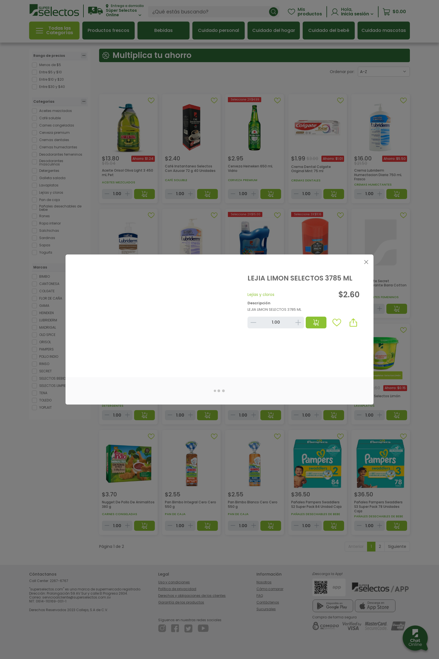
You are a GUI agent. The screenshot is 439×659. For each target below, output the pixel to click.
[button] (353, 322)
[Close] (366, 262)
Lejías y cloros (260, 294)
